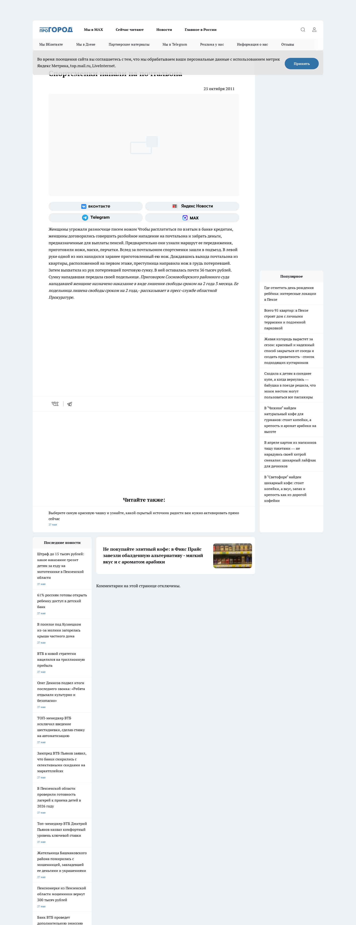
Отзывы (287, 44)
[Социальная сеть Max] (192, 217)
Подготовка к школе (163, 749)
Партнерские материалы (129, 44)
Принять (302, 63)
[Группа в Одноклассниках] (242, 756)
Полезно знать (198, 749)
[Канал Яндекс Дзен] (265, 756)
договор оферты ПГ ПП (48, 876)
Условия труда (99, 775)
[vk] (55, 404)
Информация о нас (252, 44)
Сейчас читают (130, 29)
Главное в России (201, 29)
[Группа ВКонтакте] (96, 206)
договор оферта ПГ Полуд (49, 872)
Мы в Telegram (175, 44)
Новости (164, 29)
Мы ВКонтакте (51, 44)
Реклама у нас (212, 44)
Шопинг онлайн (43, 749)
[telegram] (71, 404)
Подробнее (153, 887)
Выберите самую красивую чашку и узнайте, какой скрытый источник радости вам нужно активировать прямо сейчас (144, 519)
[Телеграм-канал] (96, 217)
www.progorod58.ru (67, 787)
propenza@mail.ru (92, 800)
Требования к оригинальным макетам (57, 775)
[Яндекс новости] (192, 206)
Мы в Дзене (86, 44)
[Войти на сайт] (314, 29)
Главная (152, 775)
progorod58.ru (101, 830)
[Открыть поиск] (302, 29)
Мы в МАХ (93, 29)
